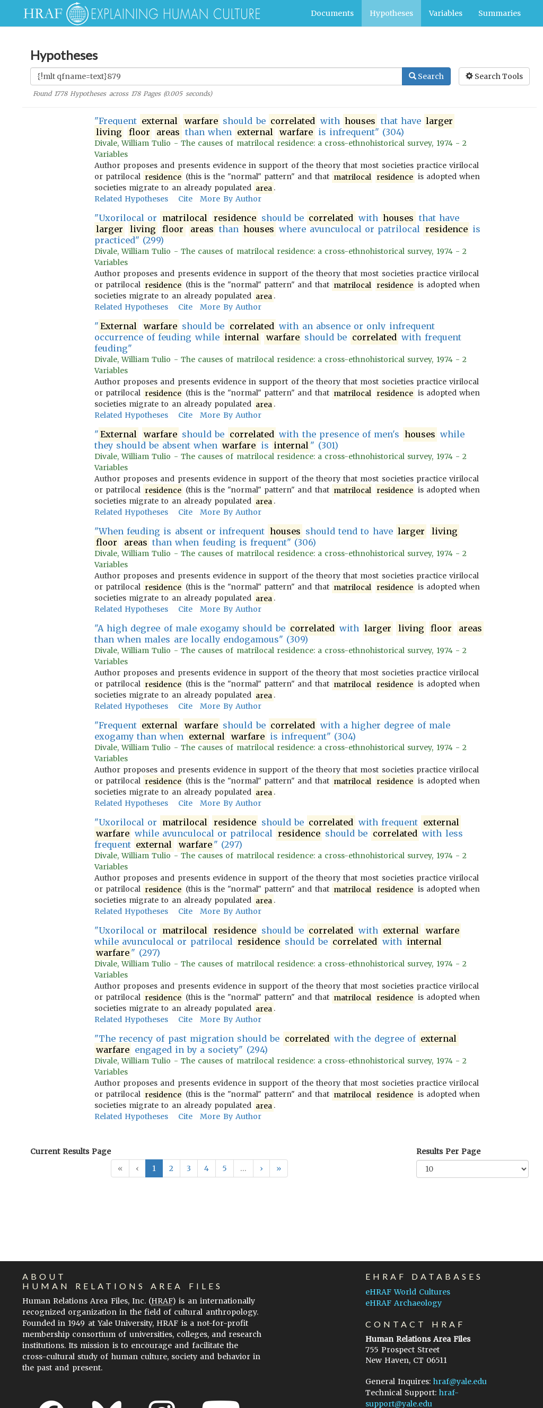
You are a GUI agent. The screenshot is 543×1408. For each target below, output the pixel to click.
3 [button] (189, 1168)
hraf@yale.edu (460, 1381)
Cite (185, 199)
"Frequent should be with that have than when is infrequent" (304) (274, 127)
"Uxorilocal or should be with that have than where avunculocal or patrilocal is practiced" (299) (287, 229)
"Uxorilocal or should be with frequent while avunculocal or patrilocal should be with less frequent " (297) (278, 833)
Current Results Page (70, 1151)
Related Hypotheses (131, 199)
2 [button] (171, 1168)
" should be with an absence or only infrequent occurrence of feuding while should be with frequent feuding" (277, 337)
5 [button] (224, 1168)
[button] (261, 1168)
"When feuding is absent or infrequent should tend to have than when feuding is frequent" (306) (276, 537)
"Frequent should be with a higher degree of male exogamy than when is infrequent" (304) (272, 731)
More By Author (230, 199)
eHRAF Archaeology (403, 1303)
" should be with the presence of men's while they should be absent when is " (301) (279, 440)
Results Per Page (448, 1151)
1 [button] (154, 1168)
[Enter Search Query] (216, 76)
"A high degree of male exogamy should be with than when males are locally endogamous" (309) (289, 634)
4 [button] (206, 1168)
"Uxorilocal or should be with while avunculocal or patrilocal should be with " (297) (277, 941)
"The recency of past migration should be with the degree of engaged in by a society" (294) (276, 1044)
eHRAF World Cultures (407, 1292)
